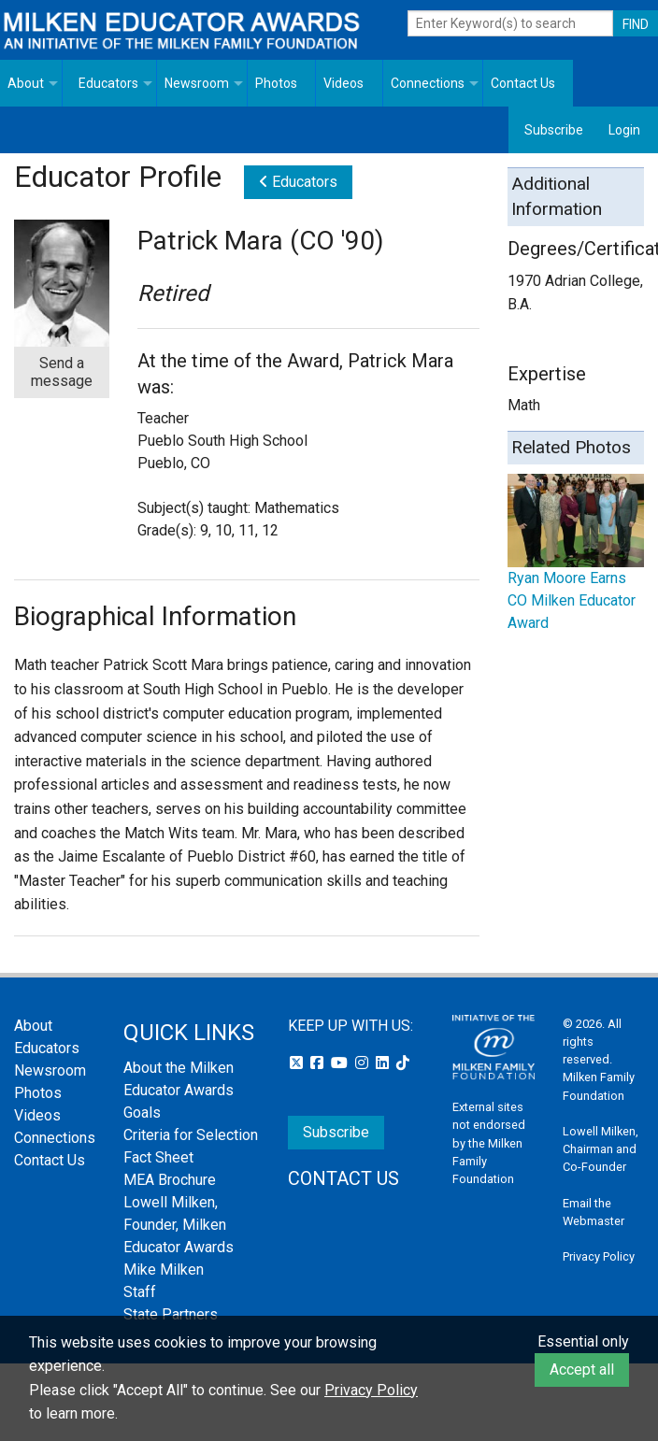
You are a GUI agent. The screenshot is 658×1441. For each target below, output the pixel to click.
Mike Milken (163, 1269)
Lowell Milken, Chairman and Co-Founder (600, 1149)
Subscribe (553, 129)
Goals (142, 1112)
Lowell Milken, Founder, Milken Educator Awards (178, 1224)
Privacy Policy (599, 1256)
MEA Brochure (169, 1180)
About (25, 83)
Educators (108, 83)
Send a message (62, 372)
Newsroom (196, 83)
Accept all (582, 1369)
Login (624, 129)
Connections (428, 83)
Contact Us (523, 83)
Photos (276, 83)
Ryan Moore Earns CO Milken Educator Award (572, 600)
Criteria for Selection (190, 1135)
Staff (139, 1292)
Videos (343, 83)
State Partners (170, 1314)
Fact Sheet (158, 1157)
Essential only (583, 1341)
